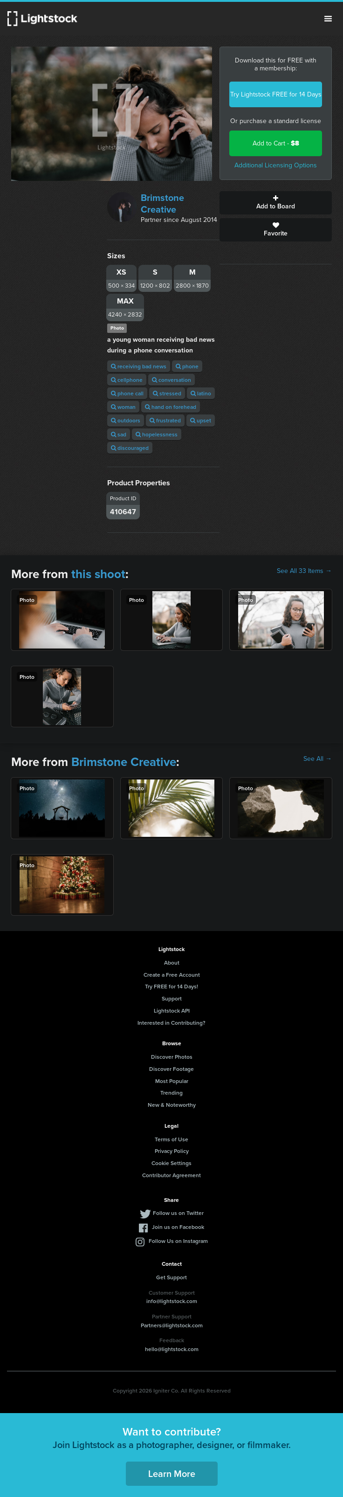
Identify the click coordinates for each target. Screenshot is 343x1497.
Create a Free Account (172, 975)
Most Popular (171, 1081)
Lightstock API (172, 1010)
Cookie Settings (171, 1163)
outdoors (125, 420)
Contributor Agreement (171, 1175)
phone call (127, 393)
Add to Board (276, 203)
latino (201, 393)
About (171, 962)
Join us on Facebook (178, 1227)
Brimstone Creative (162, 203)
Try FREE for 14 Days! (171, 986)
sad (118, 434)
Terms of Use (171, 1139)
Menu (328, 18)
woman (123, 407)
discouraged (130, 448)
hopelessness (157, 434)
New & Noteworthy (172, 1105)
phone (187, 366)
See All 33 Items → (304, 571)
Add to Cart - (276, 143)
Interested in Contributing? (171, 1023)
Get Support (171, 1277)
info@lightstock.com (171, 1301)
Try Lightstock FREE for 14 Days (276, 94)
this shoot (98, 574)
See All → (317, 759)
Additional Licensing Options (275, 165)
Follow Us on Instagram (178, 1241)
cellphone (127, 380)
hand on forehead (170, 407)
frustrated (165, 420)
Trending (171, 1093)
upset (200, 420)
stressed (167, 393)
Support (172, 998)
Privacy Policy (172, 1151)
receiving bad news (138, 366)
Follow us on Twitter (178, 1213)
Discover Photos (171, 1057)
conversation (171, 380)
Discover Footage (171, 1069)
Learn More (171, 1473)
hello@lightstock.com (172, 1349)
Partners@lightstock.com (172, 1325)
